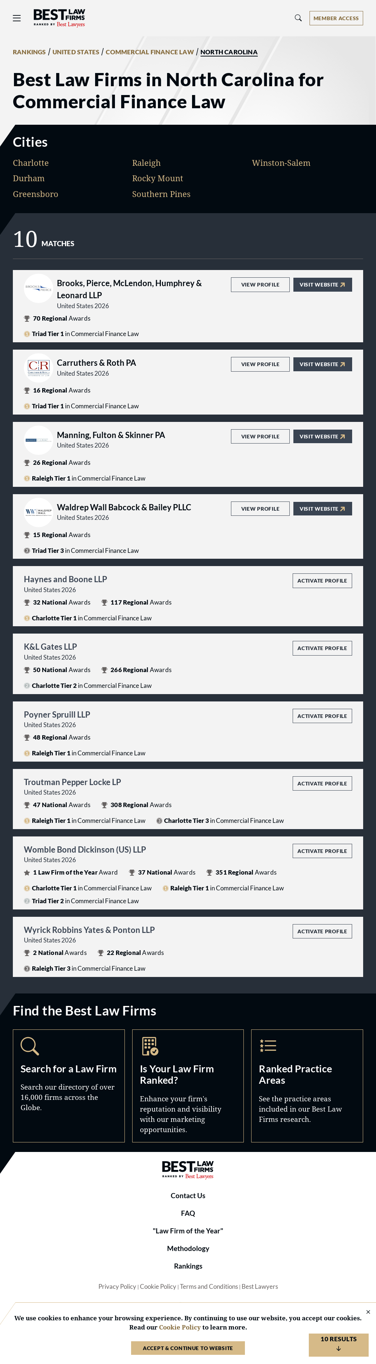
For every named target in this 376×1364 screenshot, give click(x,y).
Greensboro (35, 194)
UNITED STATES (76, 52)
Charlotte (31, 162)
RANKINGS (29, 52)
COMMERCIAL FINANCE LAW (150, 52)
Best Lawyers (260, 1286)
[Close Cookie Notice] (363, 1312)
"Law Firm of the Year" (188, 1231)
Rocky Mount (157, 178)
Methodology (188, 1248)
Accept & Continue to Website (188, 1348)
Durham (29, 178)
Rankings (188, 1266)
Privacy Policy (117, 1286)
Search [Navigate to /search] (68, 1086)
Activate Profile (322, 580)
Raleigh (146, 162)
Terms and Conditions (209, 1286)
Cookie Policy (158, 1286)
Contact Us (188, 1196)
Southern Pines (161, 194)
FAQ (188, 1213)
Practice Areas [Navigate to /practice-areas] (307, 1086)
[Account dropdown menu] (336, 18)
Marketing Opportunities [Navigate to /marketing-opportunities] (188, 1086)
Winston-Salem (281, 162)
